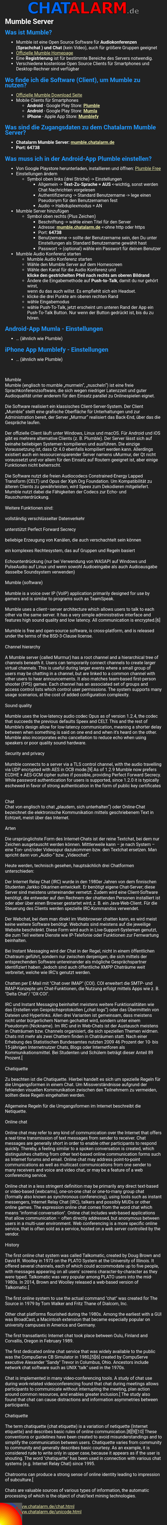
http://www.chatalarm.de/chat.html (39, 1506)
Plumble (92, 105)
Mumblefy (88, 116)
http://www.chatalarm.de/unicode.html (43, 1511)
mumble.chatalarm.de (93, 142)
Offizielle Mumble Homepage (44, 53)
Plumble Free (148, 168)
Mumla (90, 111)
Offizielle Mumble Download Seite (49, 95)
